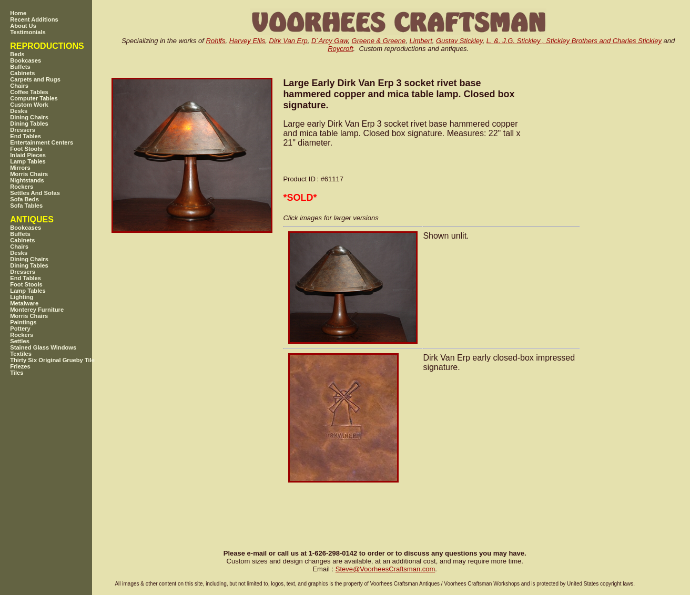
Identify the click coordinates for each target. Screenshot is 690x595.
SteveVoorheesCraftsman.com (385, 569)
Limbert (420, 41)
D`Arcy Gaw (329, 41)
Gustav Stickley (459, 41)
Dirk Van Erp (288, 41)
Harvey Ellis (247, 41)
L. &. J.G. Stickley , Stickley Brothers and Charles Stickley (574, 41)
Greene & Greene (379, 41)
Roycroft (340, 49)
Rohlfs (216, 41)
